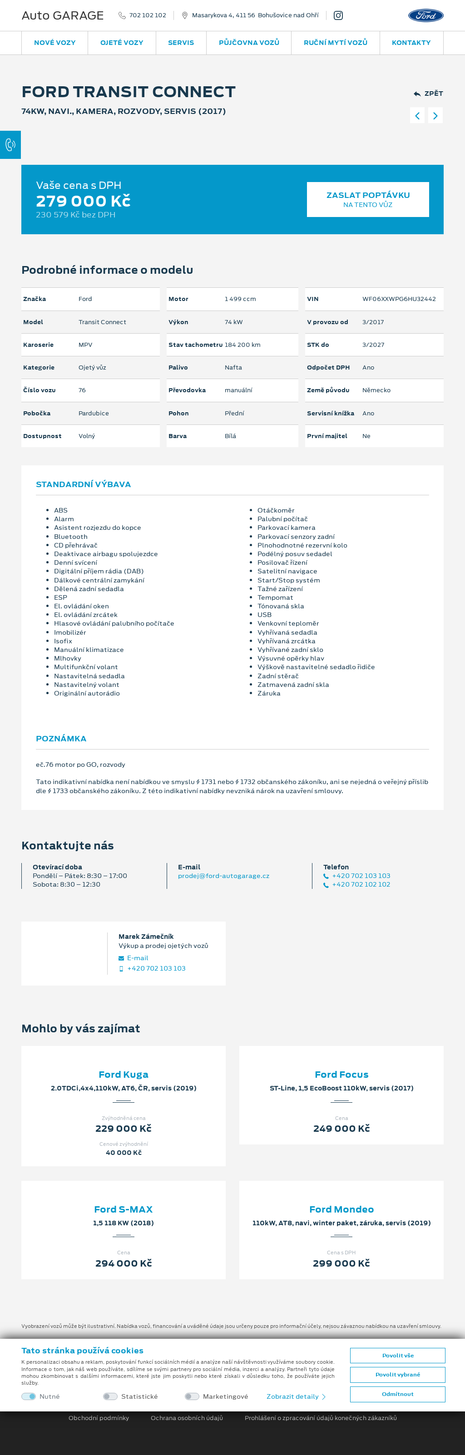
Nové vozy (55, 42)
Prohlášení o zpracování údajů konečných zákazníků (321, 1418)
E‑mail (133, 958)
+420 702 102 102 (357, 884)
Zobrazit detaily (297, 1396)
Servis (181, 42)
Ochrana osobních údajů (187, 1418)
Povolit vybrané (398, 1374)
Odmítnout (398, 1394)
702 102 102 (147, 15)
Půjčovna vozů (249, 42)
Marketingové (225, 1396)
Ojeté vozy (121, 42)
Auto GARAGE (62, 15)
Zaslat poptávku (368, 199)
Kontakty (411, 42)
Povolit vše (398, 1355)
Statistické (139, 1396)
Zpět (428, 93)
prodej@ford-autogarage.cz (223, 875)
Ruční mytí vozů (335, 42)
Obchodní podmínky (99, 1418)
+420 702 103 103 (357, 876)
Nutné (50, 1396)
